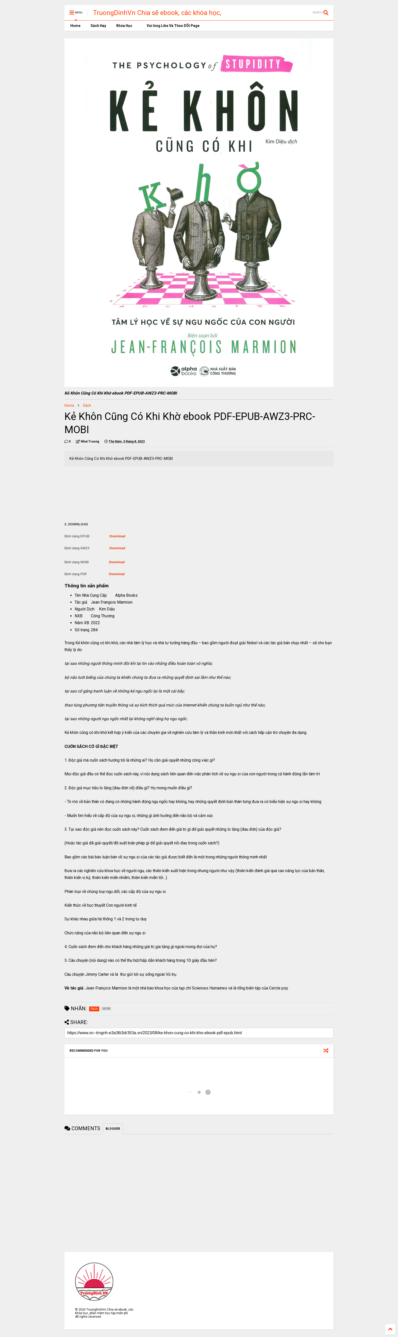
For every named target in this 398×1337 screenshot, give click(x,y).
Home (75, 26)
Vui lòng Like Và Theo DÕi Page (171, 26)
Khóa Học (124, 26)
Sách (87, 405)
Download (117, 536)
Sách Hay (98, 26)
